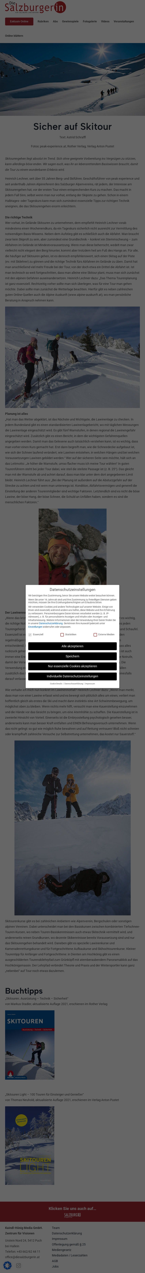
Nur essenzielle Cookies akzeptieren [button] (72, 666)
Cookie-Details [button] (56, 683)
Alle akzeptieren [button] (72, 645)
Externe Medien (104, 634)
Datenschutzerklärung (51, 623)
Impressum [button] (90, 683)
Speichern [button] (72, 656)
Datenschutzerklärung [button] (74, 683)
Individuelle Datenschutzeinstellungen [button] (72, 676)
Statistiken (68, 634)
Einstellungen (35, 626)
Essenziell (35, 634)
